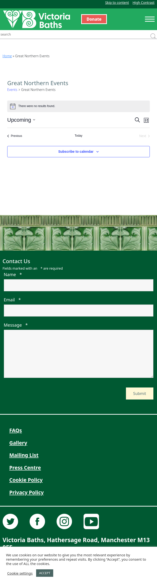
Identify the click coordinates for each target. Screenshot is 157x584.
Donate (94, 19)
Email (12, 299)
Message (16, 325)
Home (7, 56)
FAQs (15, 430)
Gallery (18, 442)
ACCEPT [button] (44, 573)
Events (12, 89)
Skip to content (117, 2)
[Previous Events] (14, 136)
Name (13, 274)
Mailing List (24, 455)
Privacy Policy (26, 492)
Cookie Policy (26, 479)
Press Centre (25, 467)
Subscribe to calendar (75, 151)
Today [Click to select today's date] (78, 135)
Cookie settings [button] (20, 573)
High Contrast (143, 2)
